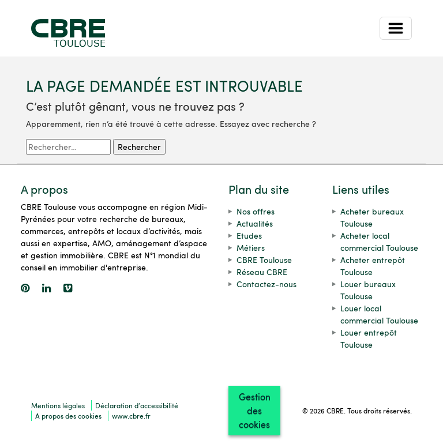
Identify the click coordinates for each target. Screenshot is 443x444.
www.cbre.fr (131, 415)
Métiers (250, 247)
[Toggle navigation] (396, 28)
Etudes (249, 235)
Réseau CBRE (261, 271)
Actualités (254, 223)
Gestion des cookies (255, 410)
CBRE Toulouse (264, 259)
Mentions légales (58, 405)
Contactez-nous (266, 284)
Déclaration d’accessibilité (136, 405)
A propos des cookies (68, 415)
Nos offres (255, 211)
